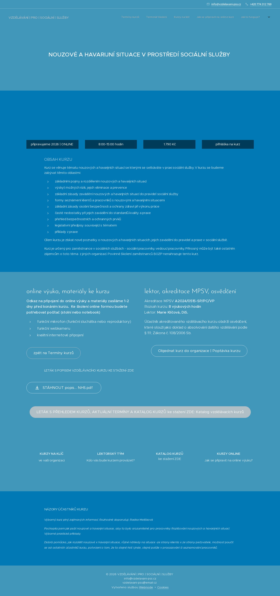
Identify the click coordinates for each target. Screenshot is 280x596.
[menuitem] (190, 17)
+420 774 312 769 (260, 4)
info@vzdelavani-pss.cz (226, 4)
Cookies (163, 587)
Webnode (146, 587)
